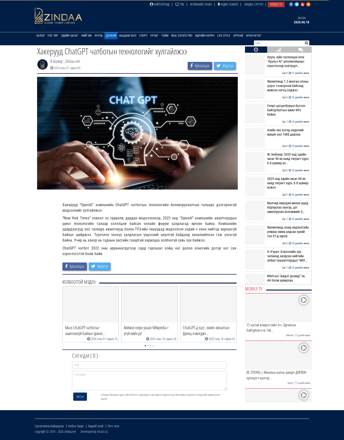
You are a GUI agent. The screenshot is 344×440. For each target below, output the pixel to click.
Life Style (223, 35)
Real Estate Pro (181, 35)
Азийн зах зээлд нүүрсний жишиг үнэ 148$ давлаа (277, 132)
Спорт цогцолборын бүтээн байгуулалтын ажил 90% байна (277, 110)
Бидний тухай (95, 426)
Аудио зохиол (228, 4)
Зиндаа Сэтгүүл (253, 4)
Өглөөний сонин (201, 4)
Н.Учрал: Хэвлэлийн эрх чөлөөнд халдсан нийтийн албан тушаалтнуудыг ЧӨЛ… (277, 256)
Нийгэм (86, 35)
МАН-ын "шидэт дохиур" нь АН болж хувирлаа (277, 278)
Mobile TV (276, 4)
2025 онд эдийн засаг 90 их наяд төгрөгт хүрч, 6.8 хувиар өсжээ (277, 183)
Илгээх (80, 396)
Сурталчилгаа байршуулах (49, 426)
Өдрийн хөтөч (204, 35)
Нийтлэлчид (159, 4)
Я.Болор (56, 61)
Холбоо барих (76, 426)
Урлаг (154, 35)
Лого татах (113, 426)
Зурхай (238, 35)
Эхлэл (40, 35)
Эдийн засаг (69, 35)
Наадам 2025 (127, 35)
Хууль (98, 35)
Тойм (164, 35)
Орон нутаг (253, 35)
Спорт (143, 35)
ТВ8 (179, 4)
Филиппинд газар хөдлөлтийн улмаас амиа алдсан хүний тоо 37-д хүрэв (277, 231)
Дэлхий (111, 35)
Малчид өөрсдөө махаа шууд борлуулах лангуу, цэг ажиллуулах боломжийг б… (277, 207)
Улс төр (52, 35)
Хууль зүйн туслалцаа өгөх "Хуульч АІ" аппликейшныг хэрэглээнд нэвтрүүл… (277, 61)
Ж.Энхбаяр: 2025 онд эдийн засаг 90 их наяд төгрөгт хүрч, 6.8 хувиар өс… (277, 158)
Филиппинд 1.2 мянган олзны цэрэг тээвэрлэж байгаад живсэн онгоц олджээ (277, 85)
